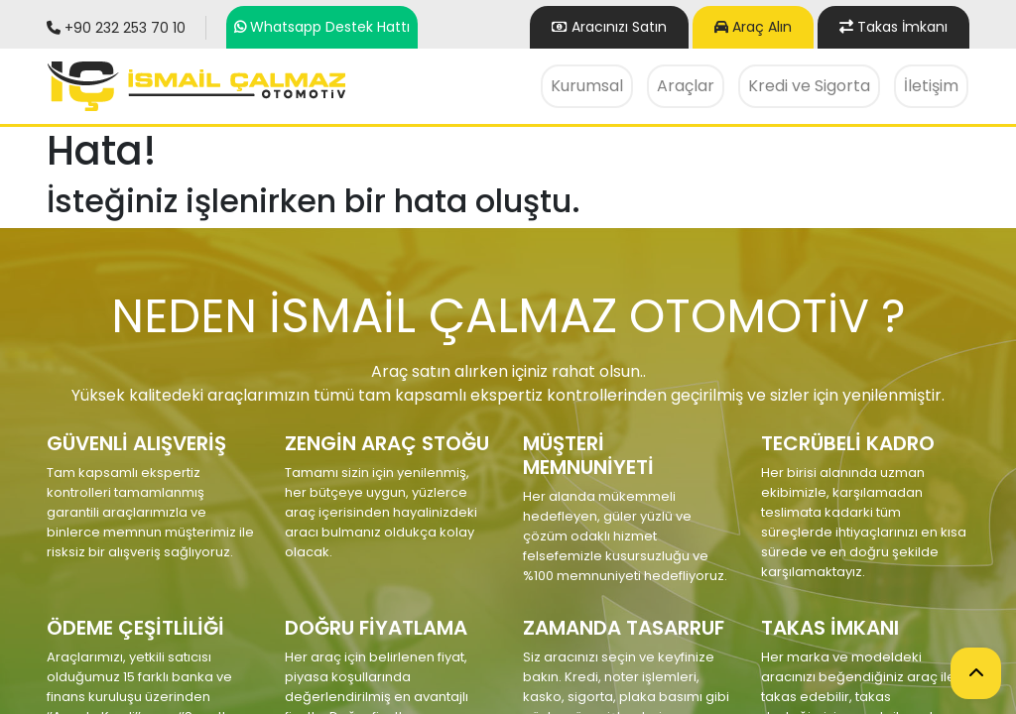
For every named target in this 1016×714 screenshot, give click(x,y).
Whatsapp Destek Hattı (330, 27)
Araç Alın (753, 27)
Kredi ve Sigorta (809, 85)
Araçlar (685, 85)
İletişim (931, 85)
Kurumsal (587, 85)
